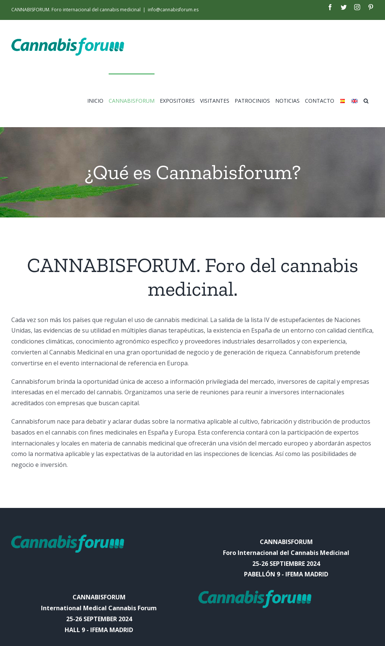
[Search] (366, 100)
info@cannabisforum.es (173, 9)
